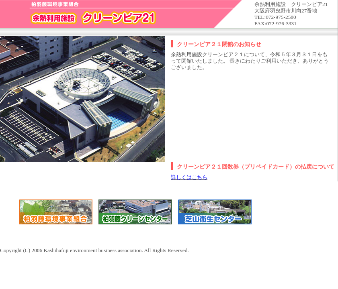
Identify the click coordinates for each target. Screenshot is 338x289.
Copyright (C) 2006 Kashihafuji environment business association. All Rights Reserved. (169, 126)
